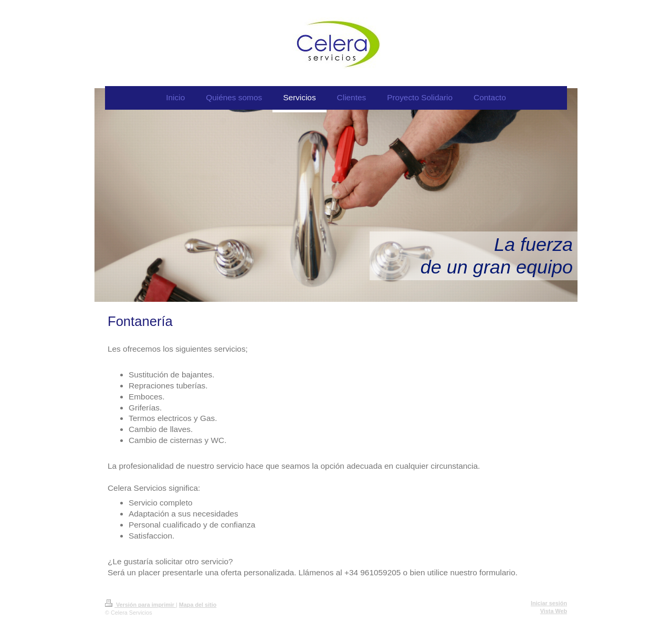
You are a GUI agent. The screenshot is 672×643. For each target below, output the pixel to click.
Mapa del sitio (197, 605)
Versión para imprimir (140, 605)
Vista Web (553, 611)
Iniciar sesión (549, 603)
